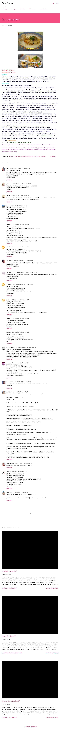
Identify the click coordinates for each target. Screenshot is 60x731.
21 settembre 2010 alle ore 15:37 (19, 492)
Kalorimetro (32, 9)
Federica (9, 195)
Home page (5, 9)
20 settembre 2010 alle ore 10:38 (28, 272)
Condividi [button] (53, 156)
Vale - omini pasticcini (12, 347)
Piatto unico (38, 156)
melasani (9, 299)
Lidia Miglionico (11, 260)
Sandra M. (9, 168)
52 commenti (13, 717)
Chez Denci (7, 3)
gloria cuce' (9, 183)
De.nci (8, 392)
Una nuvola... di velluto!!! (11, 701)
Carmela (9, 205)
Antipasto (12, 156)
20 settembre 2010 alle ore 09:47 (20, 224)
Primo (44, 156)
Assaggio (14, 9)
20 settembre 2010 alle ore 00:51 (21, 168)
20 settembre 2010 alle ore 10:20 (19, 247)
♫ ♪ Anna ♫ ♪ (10, 381)
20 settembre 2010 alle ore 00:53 (22, 183)
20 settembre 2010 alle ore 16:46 (19, 362)
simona (8, 362)
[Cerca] (53, 3)
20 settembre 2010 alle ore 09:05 (20, 205)
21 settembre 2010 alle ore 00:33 (23, 463)
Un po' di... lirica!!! (8, 636)
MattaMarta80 (10, 284)
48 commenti (13, 588)
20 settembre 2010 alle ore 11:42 (20, 318)
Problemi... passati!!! (9, 571)
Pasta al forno (20, 156)
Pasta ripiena (29, 156)
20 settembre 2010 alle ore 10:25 (24, 260)
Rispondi (9, 180)
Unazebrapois (10, 463)
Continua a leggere (52, 588)
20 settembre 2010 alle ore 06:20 (20, 195)
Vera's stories (43, 9)
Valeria (8, 247)
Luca (8, 471)
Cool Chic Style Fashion (13, 272)
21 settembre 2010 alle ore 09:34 (18, 471)
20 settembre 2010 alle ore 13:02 (20, 332)
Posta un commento (15, 653)
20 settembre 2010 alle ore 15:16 (27, 347)
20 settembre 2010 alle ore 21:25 (19, 392)
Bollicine (22, 9)
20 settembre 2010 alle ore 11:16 (24, 284)
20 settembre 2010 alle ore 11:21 (20, 299)
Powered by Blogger (30, 726)
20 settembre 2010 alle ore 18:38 (22, 381)
